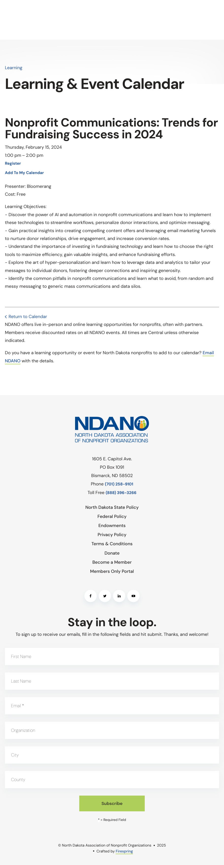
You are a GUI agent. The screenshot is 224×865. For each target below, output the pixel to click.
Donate (111, 553)
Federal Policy (112, 516)
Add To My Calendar (24, 173)
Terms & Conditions (112, 544)
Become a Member (112, 562)
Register (13, 163)
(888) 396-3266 (121, 493)
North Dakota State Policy (112, 507)
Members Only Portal (112, 571)
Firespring (124, 851)
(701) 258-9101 (119, 484)
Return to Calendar (28, 317)
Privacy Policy (111, 535)
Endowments (112, 526)
